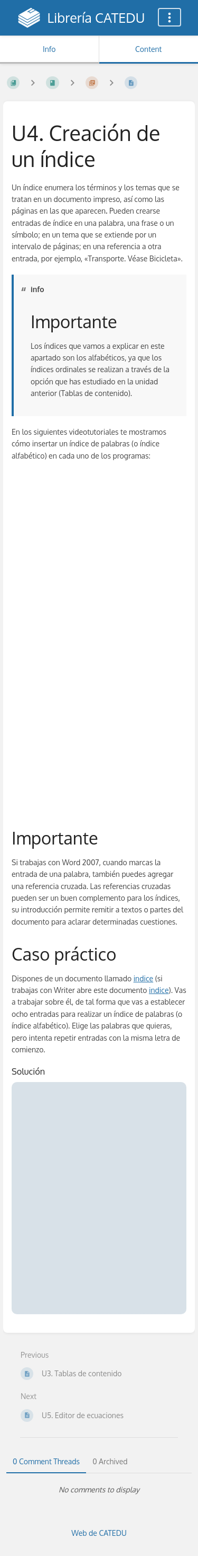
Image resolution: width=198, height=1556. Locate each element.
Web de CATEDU (99, 1532)
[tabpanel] (99, 1490)
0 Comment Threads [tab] (46, 1461)
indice (144, 978)
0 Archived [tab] (109, 1461)
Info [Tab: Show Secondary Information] (49, 49)
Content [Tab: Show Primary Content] (148, 49)
